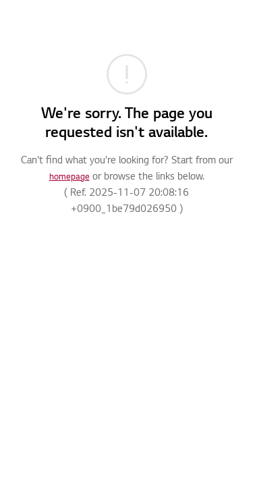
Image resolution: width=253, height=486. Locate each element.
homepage (69, 177)
